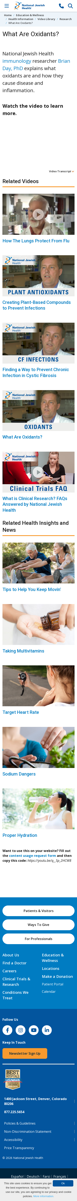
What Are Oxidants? (22, 437)
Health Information (20, 19)
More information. (43, 1196)
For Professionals (38, 939)
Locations (50, 968)
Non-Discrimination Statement (27, 1131)
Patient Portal (52, 984)
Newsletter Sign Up (24, 1053)
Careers (9, 970)
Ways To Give (38, 924)
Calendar (49, 991)
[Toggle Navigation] (6, 6)
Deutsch (33, 1176)
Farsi (46, 1176)
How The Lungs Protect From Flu (35, 240)
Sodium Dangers (19, 774)
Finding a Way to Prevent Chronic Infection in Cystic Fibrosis (35, 372)
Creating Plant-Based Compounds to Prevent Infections (36, 305)
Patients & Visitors (39, 911)
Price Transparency (19, 1148)
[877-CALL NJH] (61, 6)
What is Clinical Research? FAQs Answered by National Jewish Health (34, 504)
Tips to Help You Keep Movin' (31, 589)
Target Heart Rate (20, 712)
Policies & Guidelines (20, 1123)
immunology (16, 60)
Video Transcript (61, 171)
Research (66, 19)
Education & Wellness (30, 15)
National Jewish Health (28, 1158)
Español (17, 1176)
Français (59, 1176)
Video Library (46, 19)
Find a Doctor (14, 962)
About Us (10, 955)
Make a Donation (57, 976)
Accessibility (13, 1139)
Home (8, 15)
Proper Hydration (19, 835)
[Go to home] (34, 6)
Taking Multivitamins (23, 651)
